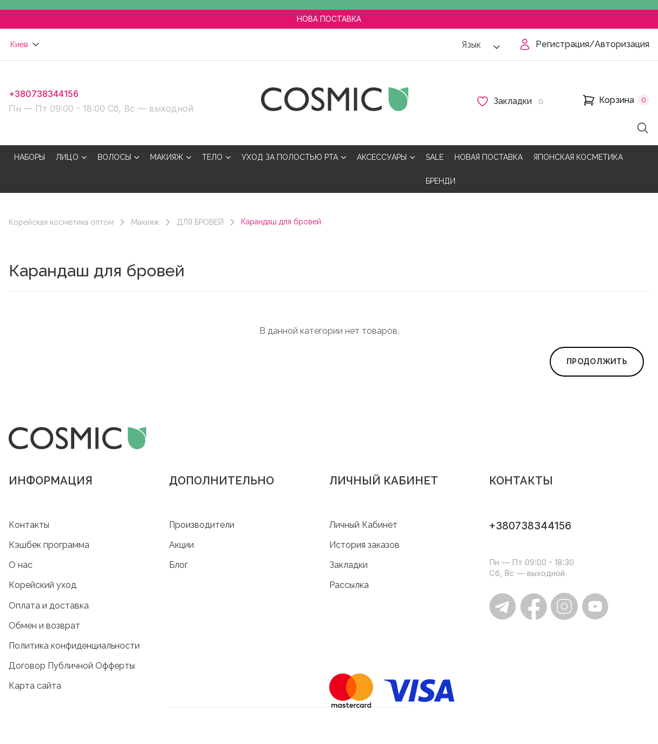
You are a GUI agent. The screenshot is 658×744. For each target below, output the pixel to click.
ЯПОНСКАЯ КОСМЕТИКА (578, 157)
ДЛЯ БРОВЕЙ (200, 222)
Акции (181, 545)
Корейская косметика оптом (61, 222)
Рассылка (349, 585)
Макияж (145, 222)
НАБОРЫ (29, 157)
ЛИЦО (71, 157)
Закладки (348, 565)
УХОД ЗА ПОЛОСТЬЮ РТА (294, 157)
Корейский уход (42, 585)
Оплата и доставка (49, 605)
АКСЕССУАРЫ (386, 157)
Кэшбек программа (49, 545)
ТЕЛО (216, 157)
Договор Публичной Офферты (72, 666)
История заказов (364, 545)
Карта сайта (35, 686)
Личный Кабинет (363, 525)
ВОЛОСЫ (118, 157)
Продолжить (596, 361)
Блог (178, 565)
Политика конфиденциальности (74, 646)
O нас (20, 565)
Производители (201, 525)
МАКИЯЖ (170, 157)
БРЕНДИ (440, 181)
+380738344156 (44, 94)
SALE (435, 157)
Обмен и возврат (44, 625)
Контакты (29, 525)
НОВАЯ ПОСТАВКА (488, 157)
